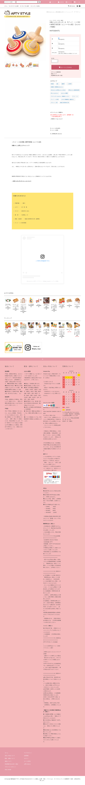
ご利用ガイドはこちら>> (56, 118)
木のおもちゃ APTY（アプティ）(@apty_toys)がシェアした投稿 (42, 281)
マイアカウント (28, 752)
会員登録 (61, 2)
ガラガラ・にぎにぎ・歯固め (58, 20)
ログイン (68, 2)
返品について (54, 73)
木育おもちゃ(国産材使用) (73, 90)
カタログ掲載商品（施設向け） (68, 99)
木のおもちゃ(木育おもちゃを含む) (58, 90)
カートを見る (27, 761)
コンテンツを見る (35, 6)
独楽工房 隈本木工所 (64, 102)
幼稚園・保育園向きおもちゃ (57, 87)
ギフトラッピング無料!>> (56, 112)
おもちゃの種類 (64, 93)
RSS (6, 769)
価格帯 (63, 83)
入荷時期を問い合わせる (56, 133)
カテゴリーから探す (13, 6)
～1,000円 (69, 83)
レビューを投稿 (54, 130)
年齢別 (52, 83)
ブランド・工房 (54, 102)
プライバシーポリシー (10, 766)
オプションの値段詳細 (56, 72)
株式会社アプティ (15, 779)
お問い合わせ (71, 6)
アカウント (52, 2)
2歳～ (57, 83)
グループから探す (24, 6)
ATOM (9, 769)
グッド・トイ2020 (55, 99)
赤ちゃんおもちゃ (54, 93)
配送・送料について (10, 758)
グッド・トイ (75, 96)
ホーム (6, 6)
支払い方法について (10, 755)
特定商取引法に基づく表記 (56, 75)
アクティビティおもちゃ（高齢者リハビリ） (60, 96)
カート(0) (77, 2)
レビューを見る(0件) (55, 128)
